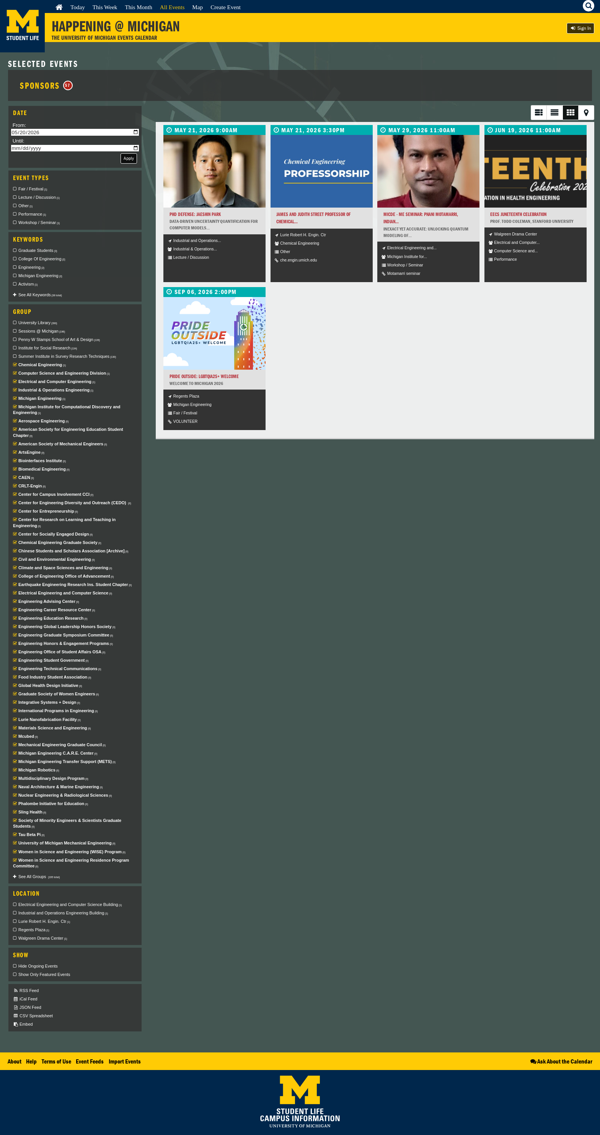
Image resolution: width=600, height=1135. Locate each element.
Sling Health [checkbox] (32, 812)
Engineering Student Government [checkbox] (53, 660)
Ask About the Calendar (560, 1061)
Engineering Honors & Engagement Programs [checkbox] (65, 643)
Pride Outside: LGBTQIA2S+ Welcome (204, 376)
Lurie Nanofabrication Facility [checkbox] (49, 719)
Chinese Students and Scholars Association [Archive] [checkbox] (73, 551)
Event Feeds (90, 1061)
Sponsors (46, 85)
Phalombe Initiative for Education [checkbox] (53, 803)
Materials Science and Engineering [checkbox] (54, 728)
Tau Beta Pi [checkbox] (31, 834)
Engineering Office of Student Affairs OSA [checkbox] (61, 651)
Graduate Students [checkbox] (37, 250)
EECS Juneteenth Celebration (518, 214)
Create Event (225, 7)
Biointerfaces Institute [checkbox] (42, 460)
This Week (105, 7)
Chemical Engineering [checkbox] (42, 364)
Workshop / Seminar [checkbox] (39, 222)
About (14, 1061)
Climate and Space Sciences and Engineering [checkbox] (65, 567)
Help (31, 1061)
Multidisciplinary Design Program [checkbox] (53, 778)
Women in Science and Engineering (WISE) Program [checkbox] (72, 851)
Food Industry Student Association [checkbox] (54, 677)
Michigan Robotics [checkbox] (38, 770)
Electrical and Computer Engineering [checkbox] (56, 381)
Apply (129, 158)
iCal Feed (25, 999)
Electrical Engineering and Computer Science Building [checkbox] (70, 904)
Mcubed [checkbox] (28, 736)
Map (197, 7)
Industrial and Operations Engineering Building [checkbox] (63, 913)
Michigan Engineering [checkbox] (40, 275)
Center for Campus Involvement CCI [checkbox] (55, 494)
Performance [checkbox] (32, 214)
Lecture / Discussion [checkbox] (39, 197)
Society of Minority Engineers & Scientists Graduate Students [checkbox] (67, 823)
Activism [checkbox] (28, 284)
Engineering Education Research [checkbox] (52, 618)
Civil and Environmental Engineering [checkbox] (56, 559)
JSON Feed (27, 1007)
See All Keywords (40, 294)
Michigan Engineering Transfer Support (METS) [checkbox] (67, 761)
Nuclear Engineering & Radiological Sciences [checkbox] (65, 795)
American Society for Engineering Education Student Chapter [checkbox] (68, 432)
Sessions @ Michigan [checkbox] (41, 331)
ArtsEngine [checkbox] (31, 452)
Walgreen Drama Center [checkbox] (42, 938)
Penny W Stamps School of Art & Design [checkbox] (59, 339)
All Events (172, 7)
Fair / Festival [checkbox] (32, 189)
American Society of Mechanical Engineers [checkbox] (62, 444)
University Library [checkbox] (37, 322)
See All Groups (39, 876)
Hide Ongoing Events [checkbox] (38, 966)
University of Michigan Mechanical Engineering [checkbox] (66, 843)
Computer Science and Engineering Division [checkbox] (64, 373)
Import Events (125, 1061)
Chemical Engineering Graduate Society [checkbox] (59, 542)
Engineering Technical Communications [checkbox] (59, 668)
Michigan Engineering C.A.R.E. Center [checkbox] (57, 753)
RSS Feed (26, 990)
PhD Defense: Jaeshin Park (195, 214)
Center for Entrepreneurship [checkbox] (48, 511)
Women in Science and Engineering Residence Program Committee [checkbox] (71, 863)
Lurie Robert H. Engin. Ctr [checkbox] (44, 921)
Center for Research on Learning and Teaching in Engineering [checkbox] (64, 522)
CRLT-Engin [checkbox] (32, 486)
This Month (138, 7)
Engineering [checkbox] (31, 267)
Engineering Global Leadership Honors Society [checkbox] (66, 626)
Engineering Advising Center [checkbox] (48, 601)
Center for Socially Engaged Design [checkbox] (55, 534)
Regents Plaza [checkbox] (33, 929)
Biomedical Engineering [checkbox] (44, 469)
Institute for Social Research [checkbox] (47, 348)
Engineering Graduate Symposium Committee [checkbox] (65, 635)
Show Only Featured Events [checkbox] (44, 974)
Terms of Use (56, 1061)
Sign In (580, 28)
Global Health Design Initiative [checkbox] (50, 685)
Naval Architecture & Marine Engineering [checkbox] (60, 786)
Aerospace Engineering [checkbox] (43, 421)
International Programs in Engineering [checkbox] (58, 710)
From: (19, 125)
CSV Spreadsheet (33, 1015)
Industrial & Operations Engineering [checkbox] (55, 390)
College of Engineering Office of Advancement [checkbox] (66, 576)
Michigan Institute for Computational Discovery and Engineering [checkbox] (66, 409)
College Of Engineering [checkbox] (41, 259)
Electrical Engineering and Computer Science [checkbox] (65, 593)
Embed (23, 1024)
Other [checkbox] (25, 205)
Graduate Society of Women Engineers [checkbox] (58, 694)
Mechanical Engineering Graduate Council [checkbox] (62, 744)
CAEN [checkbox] (26, 477)
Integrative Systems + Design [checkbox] (49, 702)
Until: (18, 141)
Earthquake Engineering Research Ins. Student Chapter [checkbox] (75, 584)
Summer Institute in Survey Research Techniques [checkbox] (67, 356)
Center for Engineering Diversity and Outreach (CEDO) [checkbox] (74, 502)
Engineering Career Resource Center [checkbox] (56, 609)
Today (77, 7)
